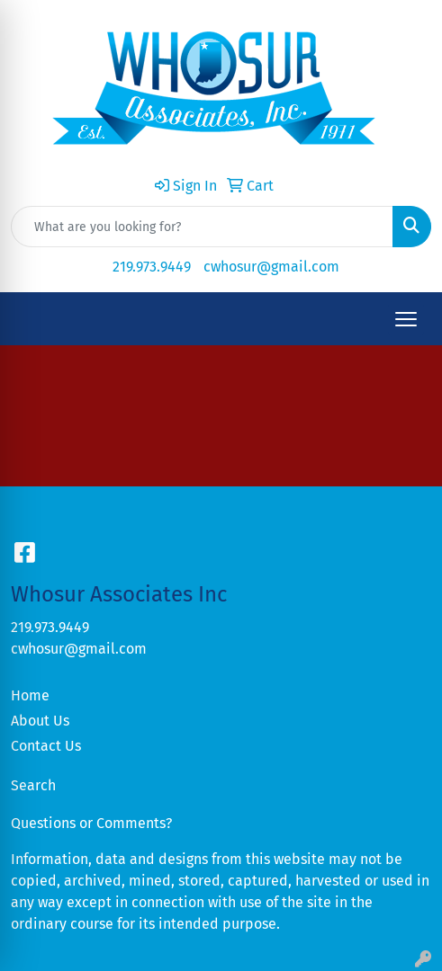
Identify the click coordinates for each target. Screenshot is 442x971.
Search (33, 785)
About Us (40, 720)
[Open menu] (406, 319)
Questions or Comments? (91, 823)
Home (30, 695)
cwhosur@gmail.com (271, 266)
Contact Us (46, 745)
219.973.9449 (152, 266)
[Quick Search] (202, 226)
